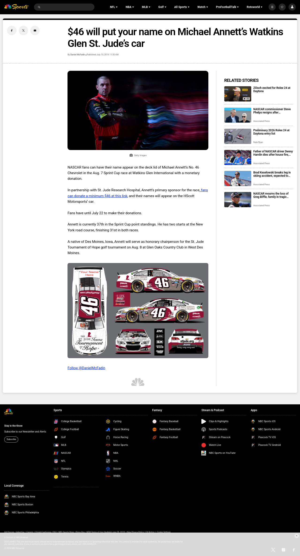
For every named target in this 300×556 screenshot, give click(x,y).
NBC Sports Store (66, 532)
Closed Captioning (43, 532)
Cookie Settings (164, 532)
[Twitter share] (23, 30)
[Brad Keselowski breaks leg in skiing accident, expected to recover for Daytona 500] (237, 178)
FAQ (55, 532)
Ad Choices (9, 532)
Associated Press (261, 121)
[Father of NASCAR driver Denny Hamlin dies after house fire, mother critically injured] (237, 157)
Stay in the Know (13, 425)
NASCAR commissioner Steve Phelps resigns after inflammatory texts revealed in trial (272, 111)
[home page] (16, 7)
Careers (29, 532)
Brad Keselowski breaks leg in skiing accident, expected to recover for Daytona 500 (272, 174)
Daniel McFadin (77, 54)
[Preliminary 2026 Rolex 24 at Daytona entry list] (237, 136)
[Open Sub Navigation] (117, 7)
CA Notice (150, 532)
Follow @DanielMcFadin (86, 368)
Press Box (80, 532)
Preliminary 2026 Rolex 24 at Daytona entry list (271, 132)
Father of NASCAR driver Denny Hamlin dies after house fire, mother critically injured (273, 153)
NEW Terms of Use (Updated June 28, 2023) (105, 532)
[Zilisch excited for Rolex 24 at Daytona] (237, 93)
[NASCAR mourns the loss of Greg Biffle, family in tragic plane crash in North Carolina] (237, 199)
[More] (272, 7)
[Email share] (35, 30)
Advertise (20, 532)
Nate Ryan (258, 142)
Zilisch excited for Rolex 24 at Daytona (271, 89)
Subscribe (11, 439)
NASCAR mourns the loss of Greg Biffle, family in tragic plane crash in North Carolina (271, 195)
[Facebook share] (11, 30)
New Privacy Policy (135, 532)
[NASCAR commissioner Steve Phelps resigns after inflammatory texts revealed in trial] (237, 115)
